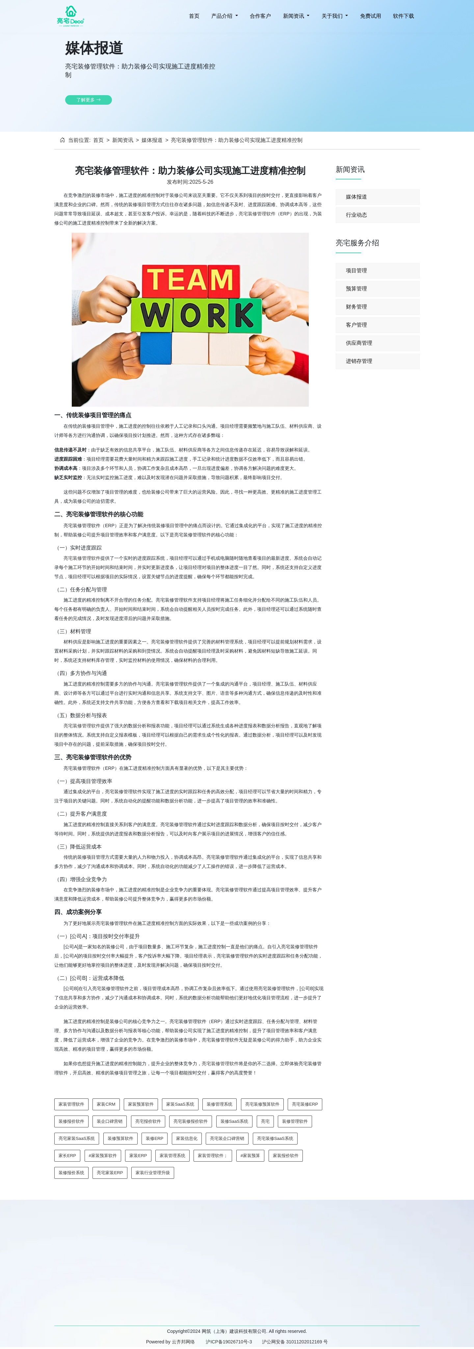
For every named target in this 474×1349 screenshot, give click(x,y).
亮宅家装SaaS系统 (77, 1138)
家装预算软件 (141, 1104)
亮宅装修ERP (305, 1104)
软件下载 (403, 16)
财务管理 (356, 307)
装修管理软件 (295, 1121)
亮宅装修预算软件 (262, 1104)
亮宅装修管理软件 (257, 213)
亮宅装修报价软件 (190, 1121)
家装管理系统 (172, 1155)
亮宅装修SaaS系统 (275, 1138)
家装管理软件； (213, 1155)
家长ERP (67, 1155)
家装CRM (106, 1104)
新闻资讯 (122, 140)
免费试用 (369, 16)
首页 (193, 16)
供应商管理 (359, 343)
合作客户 (260, 16)
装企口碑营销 (109, 1121)
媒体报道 (152, 140)
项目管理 (356, 270)
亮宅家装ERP (110, 1172)
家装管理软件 (71, 1104)
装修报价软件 (71, 1121)
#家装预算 (250, 1155)
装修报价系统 (71, 1172)
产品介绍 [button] (222, 16)
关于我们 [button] (332, 16)
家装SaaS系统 (180, 1104)
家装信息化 (187, 1138)
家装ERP (138, 1155)
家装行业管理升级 (153, 1172)
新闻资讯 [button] (293, 16)
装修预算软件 (120, 1138)
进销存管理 (359, 361)
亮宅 (265, 1121)
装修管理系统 (219, 1104)
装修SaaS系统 (234, 1121)
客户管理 (356, 325)
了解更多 (88, 99)
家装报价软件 (286, 1155)
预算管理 (356, 288)
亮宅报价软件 (148, 1121)
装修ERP (154, 1138)
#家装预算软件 (103, 1155)
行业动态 (356, 215)
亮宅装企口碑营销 (227, 1138)
